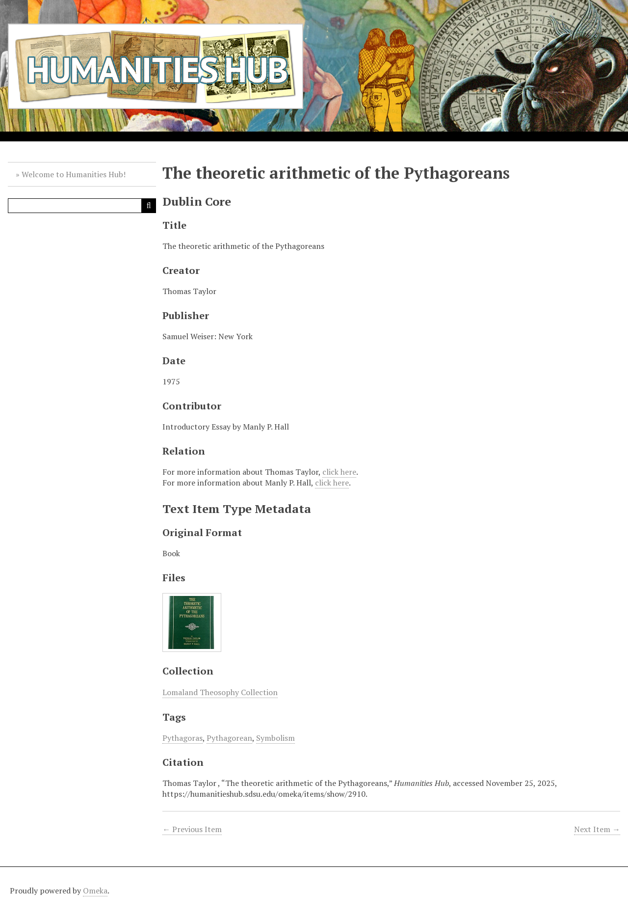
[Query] (82, 205)
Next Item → (597, 829)
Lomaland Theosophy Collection (220, 692)
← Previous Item (192, 829)
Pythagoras (182, 737)
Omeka (95, 890)
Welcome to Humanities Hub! (74, 174)
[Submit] (148, 205)
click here (339, 471)
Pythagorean (229, 737)
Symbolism (275, 737)
